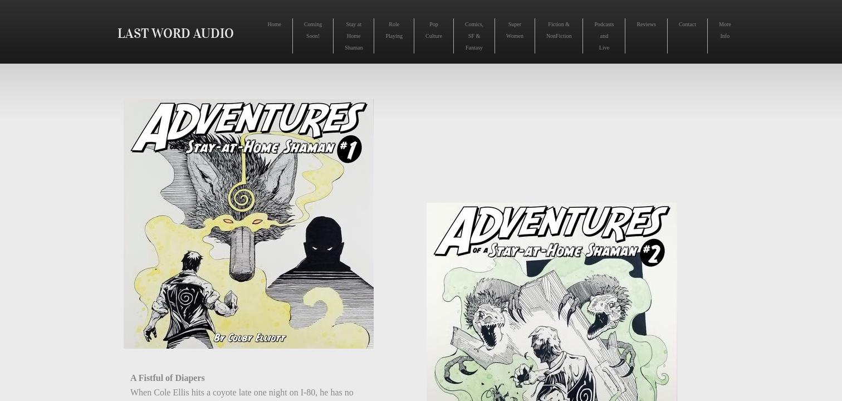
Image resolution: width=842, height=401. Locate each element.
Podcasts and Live (604, 36)
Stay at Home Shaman (354, 36)
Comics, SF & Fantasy (474, 36)
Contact (687, 24)
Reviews (646, 24)
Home (274, 24)
